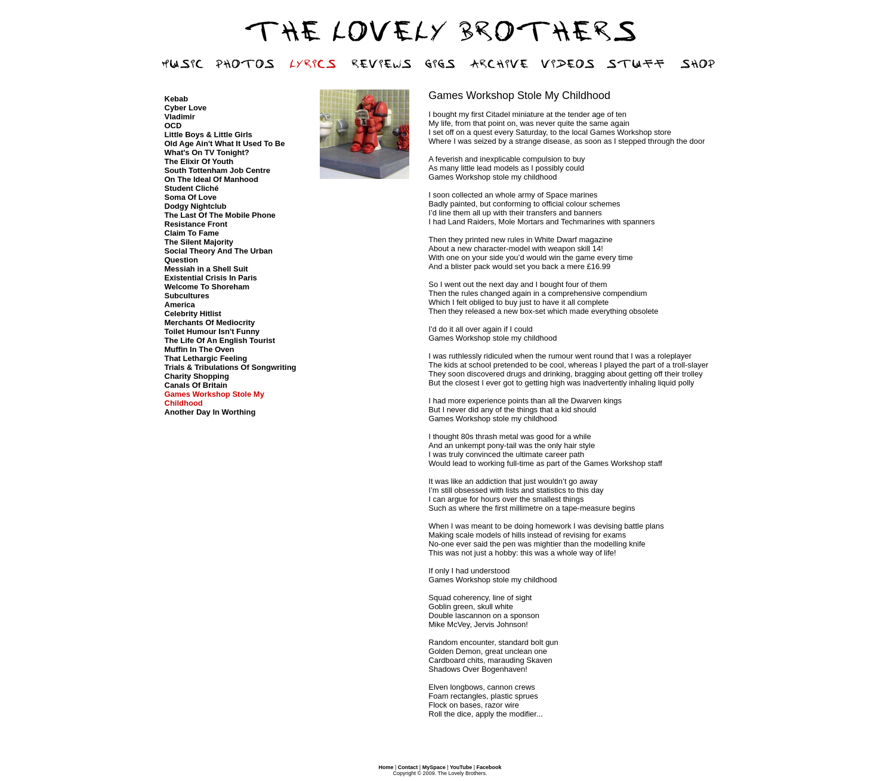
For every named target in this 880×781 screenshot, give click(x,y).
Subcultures (187, 295)
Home (385, 767)
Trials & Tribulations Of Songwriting (231, 367)
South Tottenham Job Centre (217, 170)
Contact (408, 767)
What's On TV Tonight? (207, 152)
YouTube (461, 767)
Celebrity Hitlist (193, 313)
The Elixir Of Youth (199, 161)
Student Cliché (192, 188)
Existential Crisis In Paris (211, 277)
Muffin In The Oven (199, 349)
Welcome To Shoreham (207, 286)
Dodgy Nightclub (196, 206)
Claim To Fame (192, 233)
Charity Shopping (197, 376)
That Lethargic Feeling (206, 358)
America (180, 304)
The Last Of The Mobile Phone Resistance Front (220, 220)
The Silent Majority (199, 241)
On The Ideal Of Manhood (211, 179)
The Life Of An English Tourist (220, 340)
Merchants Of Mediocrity (210, 322)
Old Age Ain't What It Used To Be (225, 143)
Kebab (177, 98)
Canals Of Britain (196, 385)
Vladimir (180, 116)
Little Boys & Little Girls (208, 134)
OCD (173, 125)
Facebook (489, 767)
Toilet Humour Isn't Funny (212, 331)
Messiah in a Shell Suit (206, 268)
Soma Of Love (191, 197)
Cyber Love (186, 107)
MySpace (434, 767)
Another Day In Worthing (210, 412)
